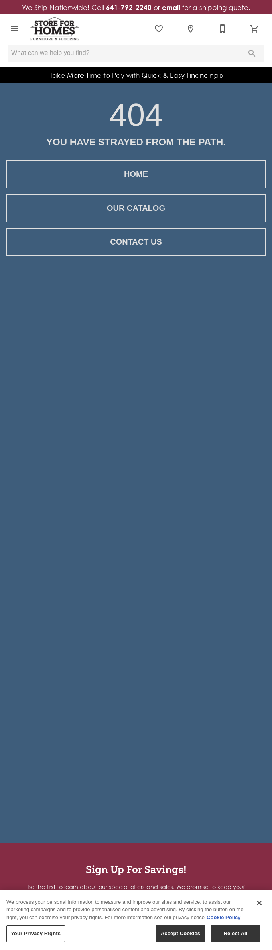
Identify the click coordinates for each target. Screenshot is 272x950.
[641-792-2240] (222, 28)
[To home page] (54, 29)
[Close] (259, 903)
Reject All (235, 934)
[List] (158, 28)
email (171, 7)
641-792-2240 (129, 7)
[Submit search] (252, 53)
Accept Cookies (180, 934)
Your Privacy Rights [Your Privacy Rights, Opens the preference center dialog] (36, 934)
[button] (14, 28)
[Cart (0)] (254, 28)
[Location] (190, 28)
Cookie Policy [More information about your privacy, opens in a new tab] (223, 917)
